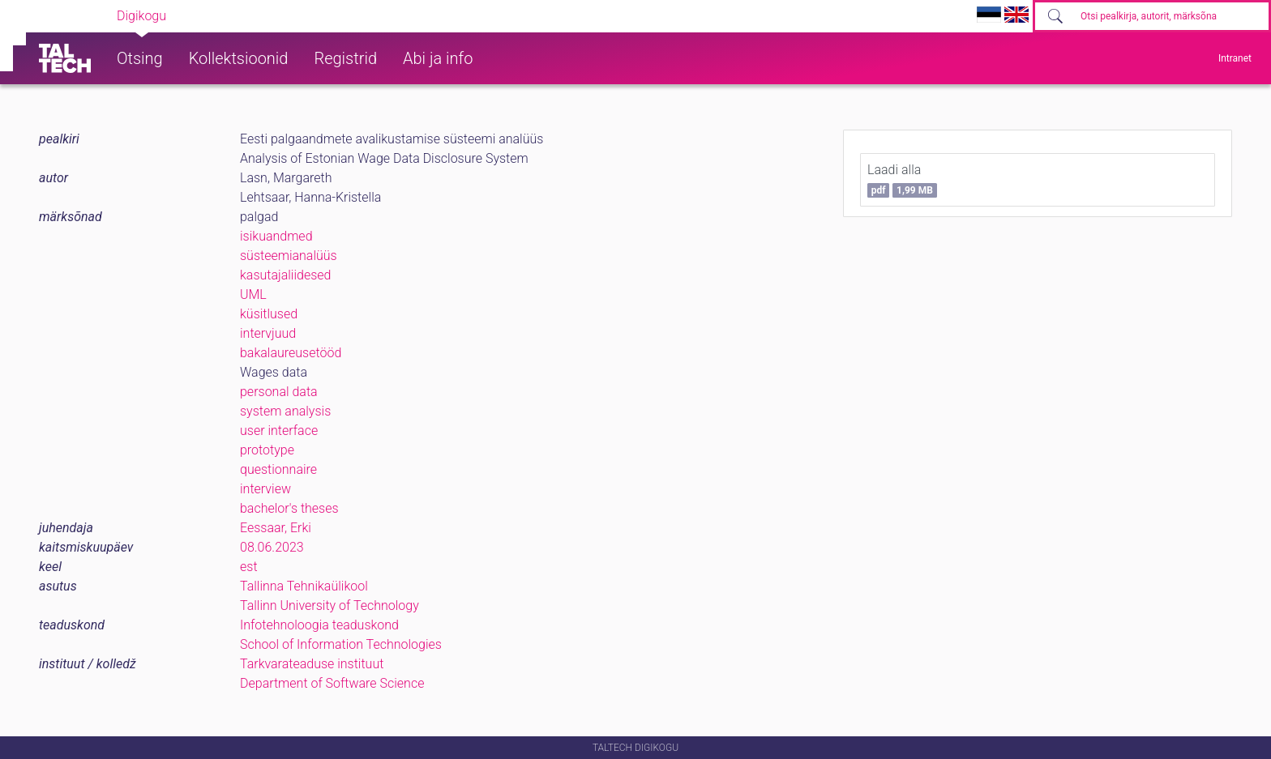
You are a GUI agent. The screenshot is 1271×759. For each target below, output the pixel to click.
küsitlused (268, 314)
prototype (267, 450)
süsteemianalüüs (288, 255)
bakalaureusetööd (290, 352)
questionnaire (278, 469)
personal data (279, 391)
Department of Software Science (332, 683)
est (249, 566)
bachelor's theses (289, 508)
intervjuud (268, 333)
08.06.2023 (272, 547)
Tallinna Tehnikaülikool (304, 586)
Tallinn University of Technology (329, 605)
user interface (279, 430)
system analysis (285, 411)
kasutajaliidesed (285, 275)
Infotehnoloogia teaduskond (319, 625)
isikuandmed (276, 236)
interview (265, 489)
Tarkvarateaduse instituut (311, 664)
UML (253, 294)
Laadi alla (902, 180)
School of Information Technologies (341, 644)
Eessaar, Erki (275, 527)
